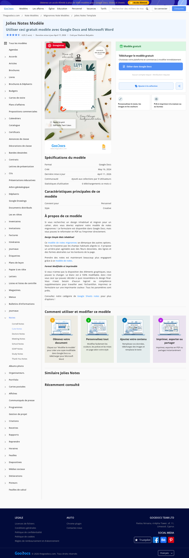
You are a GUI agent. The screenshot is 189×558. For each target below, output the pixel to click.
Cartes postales (17, 386)
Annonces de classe (19, 139)
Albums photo (16, 366)
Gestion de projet (18, 414)
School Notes (18, 343)
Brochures (14, 70)
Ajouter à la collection (146, 86)
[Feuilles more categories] (5, 455)
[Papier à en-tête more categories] (5, 270)
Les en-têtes (15, 214)
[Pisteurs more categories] (5, 483)
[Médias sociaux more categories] (5, 469)
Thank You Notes (19, 358)
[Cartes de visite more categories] (5, 98)
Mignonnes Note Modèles (57, 15)
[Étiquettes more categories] (5, 256)
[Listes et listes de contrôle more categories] (5, 283)
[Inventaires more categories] (5, 222)
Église (52, 8)
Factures (13, 235)
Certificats (14, 132)
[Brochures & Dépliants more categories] (5, 84)
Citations (14, 421)
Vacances (91, 8)
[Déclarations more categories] (5, 476)
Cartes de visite (17, 97)
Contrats (13, 159)
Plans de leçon (16, 262)
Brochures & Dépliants (20, 84)
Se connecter (160, 8)
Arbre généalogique (19, 187)
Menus (12, 297)
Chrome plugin (74, 523)
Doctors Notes (18, 333)
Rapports (14, 434)
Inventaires (15, 221)
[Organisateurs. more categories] (5, 373)
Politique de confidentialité (28, 532)
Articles (13, 63)
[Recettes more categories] (5, 428)
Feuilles (13, 455)
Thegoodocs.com (11, 15)
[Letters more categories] (5, 277)
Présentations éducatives (22, 180)
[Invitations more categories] (5, 228)
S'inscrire (179, 8)
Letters (12, 276)
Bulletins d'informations (21, 303)
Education (62, 8)
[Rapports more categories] (5, 435)
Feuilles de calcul (17, 489)
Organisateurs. (17, 372)
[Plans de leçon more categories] (5, 263)
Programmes (15, 407)
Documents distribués (20, 207)
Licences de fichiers (24, 523)
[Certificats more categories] (5, 132)
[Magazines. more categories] (5, 290)
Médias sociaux (17, 469)
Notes (12, 317)
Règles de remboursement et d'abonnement (37, 540)
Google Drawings (18, 200)
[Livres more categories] (5, 77)
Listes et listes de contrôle (22, 283)
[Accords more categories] (5, 57)
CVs (11, 173)
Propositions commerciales (23, 111)
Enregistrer (56, 45)
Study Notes (17, 353)
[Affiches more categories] (5, 394)
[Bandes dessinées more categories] (5, 153)
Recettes (13, 427)
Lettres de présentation (21, 166)
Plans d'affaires (17, 104)
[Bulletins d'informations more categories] (5, 304)
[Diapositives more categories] (5, 462)
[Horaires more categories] (5, 449)
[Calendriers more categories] (5, 118)
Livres (12, 77)
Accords (13, 56)
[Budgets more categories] (5, 91)
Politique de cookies (25, 536)
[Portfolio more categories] (5, 380)
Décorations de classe (20, 145)
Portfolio (13, 379)
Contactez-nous (74, 527)
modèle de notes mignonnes (62, 242)
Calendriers (15, 118)
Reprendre (14, 441)
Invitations (14, 228)
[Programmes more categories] (5, 407)
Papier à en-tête (17, 269)
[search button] (147, 8)
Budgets (13, 90)
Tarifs (103, 8)
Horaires (13, 448)
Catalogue (14, 125)
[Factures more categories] (5, 235)
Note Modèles (32, 15)
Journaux (13, 248)
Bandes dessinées (18, 152)
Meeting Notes (18, 338)
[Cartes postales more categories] (5, 387)
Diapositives (15, 462)
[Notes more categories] (5, 318)
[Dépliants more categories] (5, 194)
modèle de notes (63, 260)
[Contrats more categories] (5, 160)
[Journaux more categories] (5, 249)
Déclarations (15, 476)
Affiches (13, 393)
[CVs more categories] (5, 173)
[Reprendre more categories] (5, 442)
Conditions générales (25, 527)
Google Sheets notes (88, 296)
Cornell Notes (18, 323)
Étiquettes (14, 255)
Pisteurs (13, 482)
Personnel (77, 8)
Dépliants (14, 194)
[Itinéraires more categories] (5, 242)
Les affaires (38, 8)
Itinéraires (14, 242)
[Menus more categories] (5, 297)
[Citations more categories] (5, 421)
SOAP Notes (17, 348)
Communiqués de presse (21, 400)
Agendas (13, 49)
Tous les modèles (15, 43)
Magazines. (15, 290)
